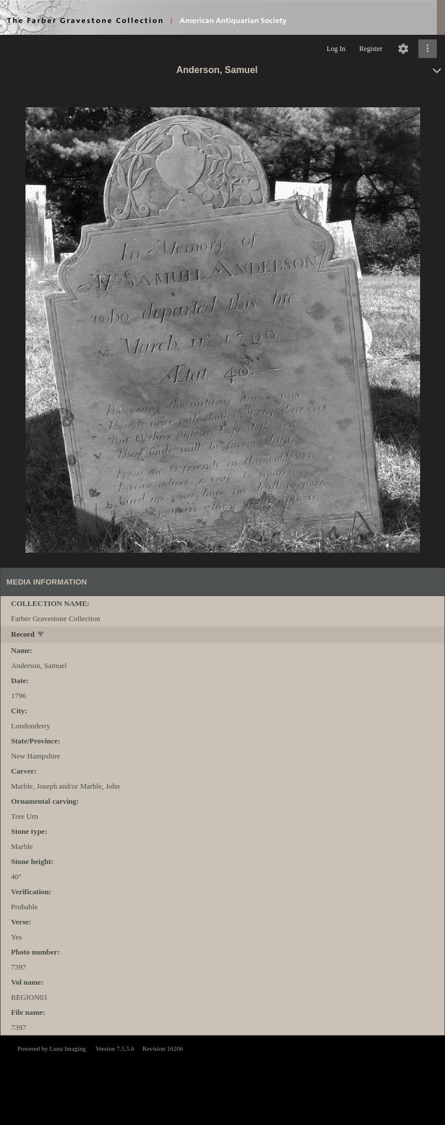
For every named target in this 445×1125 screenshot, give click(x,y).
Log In (336, 49)
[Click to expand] (427, 48)
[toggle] (41, 635)
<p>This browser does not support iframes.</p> (222, 1079)
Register (370, 49)
